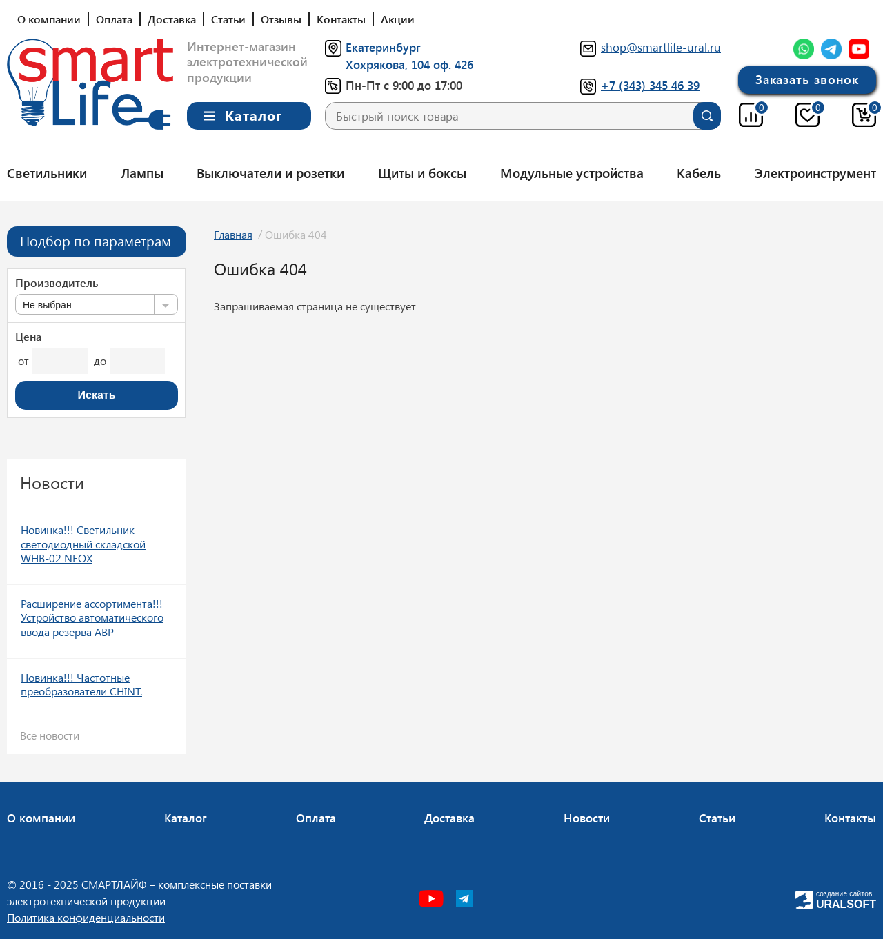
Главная (233, 234)
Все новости (49, 735)
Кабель (699, 172)
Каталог (185, 817)
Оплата (114, 19)
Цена (28, 337)
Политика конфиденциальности (86, 917)
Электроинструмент (815, 172)
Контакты (341, 19)
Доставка (172, 19)
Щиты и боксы (422, 172)
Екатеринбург (383, 47)
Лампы (142, 172)
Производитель (56, 283)
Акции (398, 19)
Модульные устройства (572, 172)
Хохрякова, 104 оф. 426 (409, 64)
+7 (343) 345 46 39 (650, 84)
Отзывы (281, 19)
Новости (587, 817)
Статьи (228, 19)
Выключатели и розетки (270, 172)
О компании (49, 19)
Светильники (47, 172)
